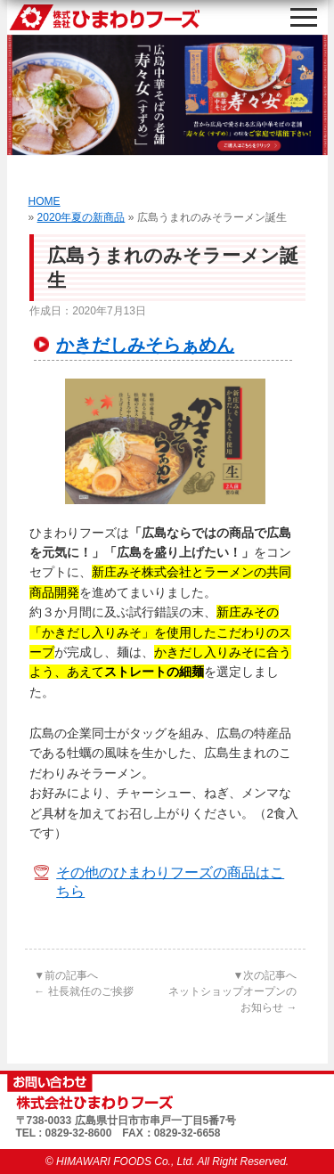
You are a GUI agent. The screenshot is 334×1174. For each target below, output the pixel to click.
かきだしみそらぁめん (145, 345)
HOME (45, 201)
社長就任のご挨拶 (83, 991)
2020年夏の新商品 (81, 217)
